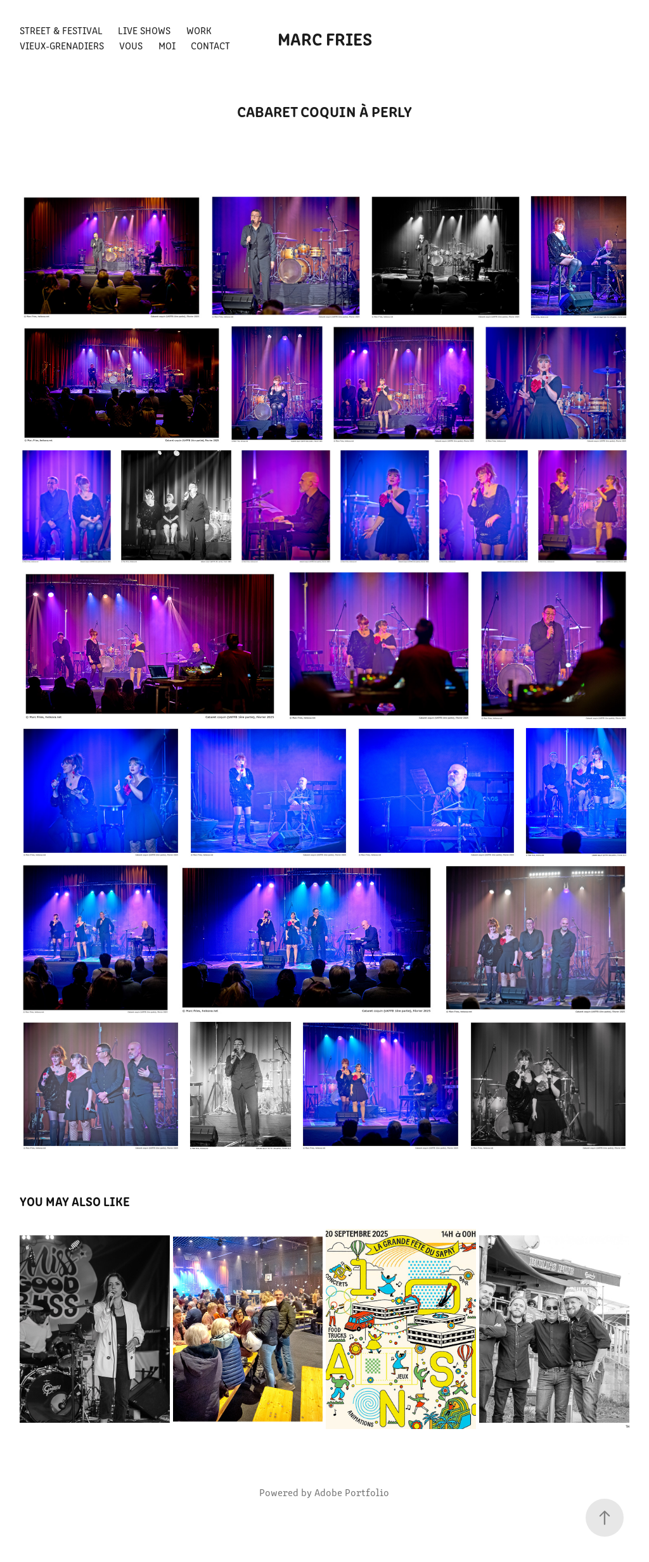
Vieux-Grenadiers (62, 45)
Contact (210, 45)
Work (199, 30)
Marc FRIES (325, 38)
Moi (167, 45)
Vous (131, 45)
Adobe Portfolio (351, 1492)
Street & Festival (61, 30)
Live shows (144, 30)
